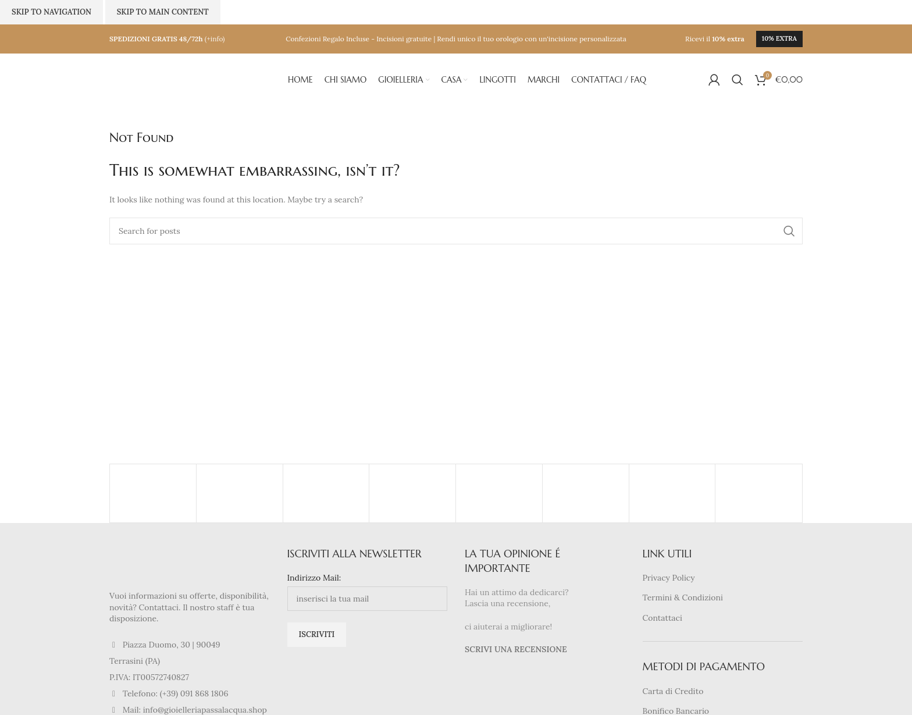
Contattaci (662, 618)
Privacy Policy (669, 577)
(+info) (215, 38)
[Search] (737, 79)
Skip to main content (163, 12)
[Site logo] (167, 79)
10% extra (779, 38)
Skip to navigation (51, 12)
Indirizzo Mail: (314, 577)
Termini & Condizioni (683, 597)
